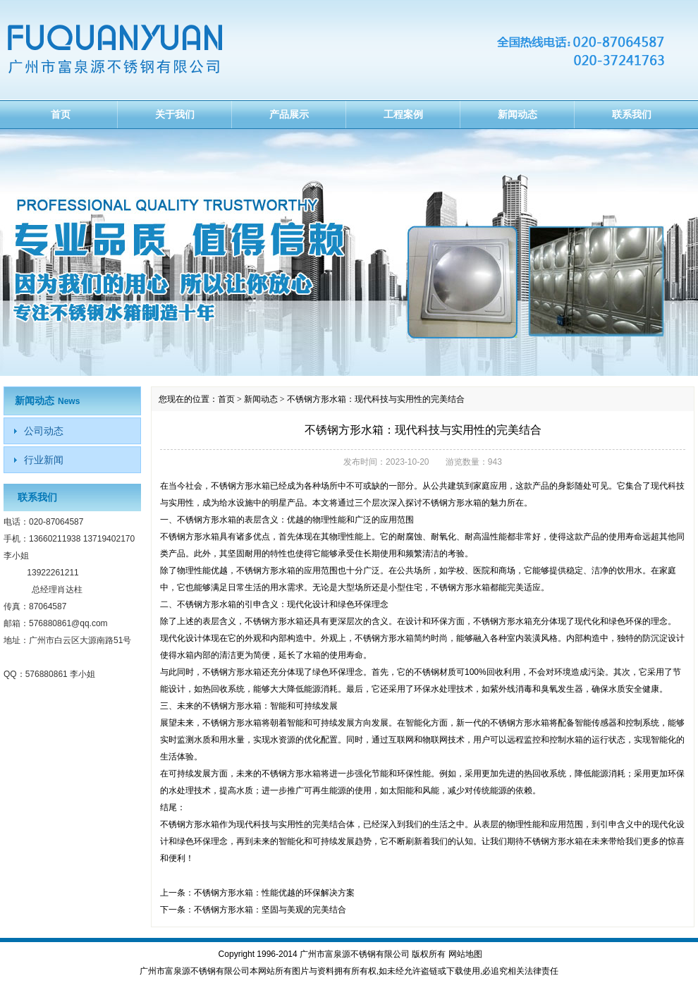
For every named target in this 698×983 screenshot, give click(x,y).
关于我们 (175, 114)
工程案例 (403, 114)
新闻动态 (517, 114)
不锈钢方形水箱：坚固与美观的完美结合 (270, 910)
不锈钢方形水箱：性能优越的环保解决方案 (274, 893)
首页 (61, 114)
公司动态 (43, 430)
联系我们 (631, 114)
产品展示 (289, 114)
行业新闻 (43, 459)
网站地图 (465, 954)
